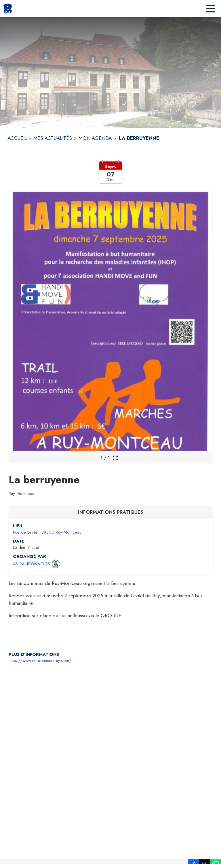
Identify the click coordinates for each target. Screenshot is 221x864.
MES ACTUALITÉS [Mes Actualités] (52, 138)
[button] (110, 176)
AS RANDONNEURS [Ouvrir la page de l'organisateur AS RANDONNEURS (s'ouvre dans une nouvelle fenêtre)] (31, 564)
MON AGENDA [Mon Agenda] (95, 138)
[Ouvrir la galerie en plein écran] (115, 458)
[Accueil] (7, 8)
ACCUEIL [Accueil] (17, 138)
